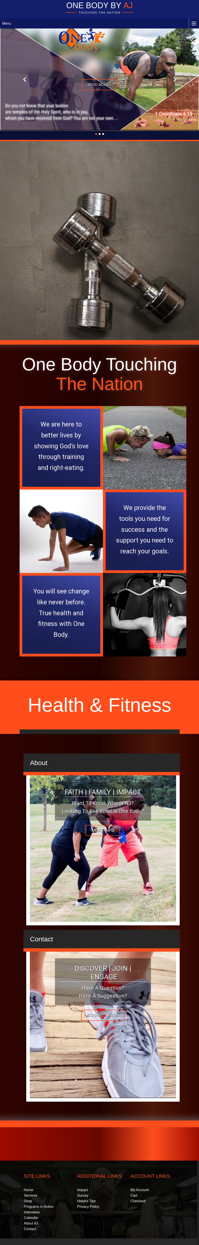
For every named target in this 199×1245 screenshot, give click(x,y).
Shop (28, 1201)
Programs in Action (39, 1206)
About (38, 762)
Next (174, 80)
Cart (134, 1195)
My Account (140, 1190)
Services (30, 1195)
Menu (6, 23)
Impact (82, 1190)
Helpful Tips (86, 1201)
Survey (82, 1195)
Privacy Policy (88, 1206)
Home (28, 1190)
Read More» (99, 85)
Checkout (138, 1201)
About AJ (31, 1223)
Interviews (32, 1212)
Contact (41, 939)
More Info (103, 830)
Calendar (31, 1218)
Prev (25, 80)
